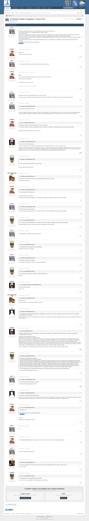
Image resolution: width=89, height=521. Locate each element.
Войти (76, 7)
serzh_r (13, 22)
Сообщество (15, 7)
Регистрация (81, 7)
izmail (12, 459)
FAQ (44, 7)
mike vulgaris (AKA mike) (26, 284)
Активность (37, 7)
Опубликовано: (24, 28)
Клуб (22, 7)
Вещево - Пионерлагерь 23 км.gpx (26, 54)
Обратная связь (49, 516)
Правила (6, 10)
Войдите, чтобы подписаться (69, 18)
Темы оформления (41, 516)
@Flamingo (21, 43)
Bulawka (12, 138)
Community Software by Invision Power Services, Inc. (44, 519)
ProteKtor (12, 156)
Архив (49, 7)
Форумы (7, 7)
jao (12, 308)
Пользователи (29, 7)
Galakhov (12, 49)
